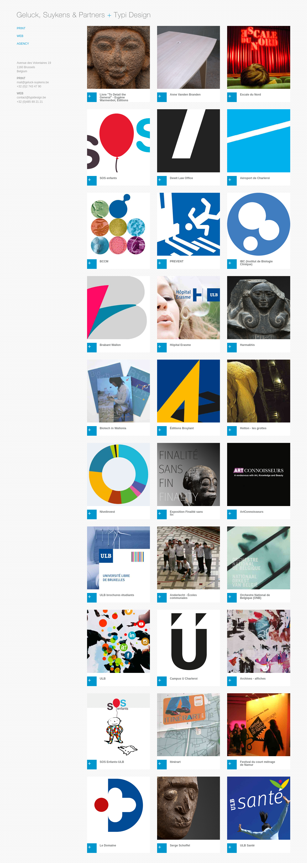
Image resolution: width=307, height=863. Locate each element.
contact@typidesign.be (31, 97)
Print (21, 28)
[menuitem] (36, 28)
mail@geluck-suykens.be (33, 82)
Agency (23, 43)
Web (20, 36)
